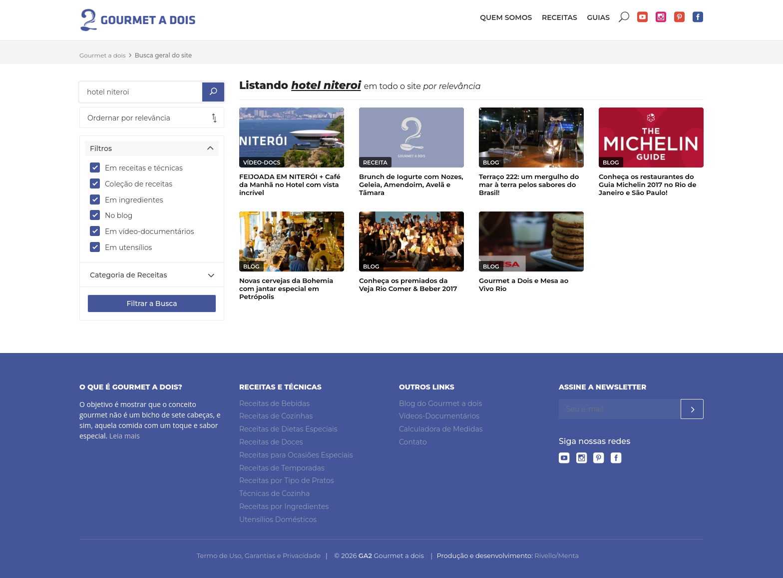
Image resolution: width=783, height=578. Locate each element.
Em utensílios (124, 247)
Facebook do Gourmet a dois (698, 17)
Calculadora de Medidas (441, 429)
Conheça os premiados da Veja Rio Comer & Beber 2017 (408, 284)
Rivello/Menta (556, 556)
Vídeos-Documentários (439, 416)
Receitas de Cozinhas (276, 416)
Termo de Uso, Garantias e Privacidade (259, 556)
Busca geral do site (163, 55)
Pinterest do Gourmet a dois (679, 17)
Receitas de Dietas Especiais (288, 429)
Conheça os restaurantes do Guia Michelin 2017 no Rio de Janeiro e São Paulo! (648, 184)
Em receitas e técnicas (139, 167)
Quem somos (506, 17)
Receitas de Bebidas (274, 403)
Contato (413, 442)
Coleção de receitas (134, 183)
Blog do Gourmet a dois (440, 403)
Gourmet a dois (102, 55)
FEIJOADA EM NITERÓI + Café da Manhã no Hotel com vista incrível (290, 184)
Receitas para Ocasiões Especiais (296, 455)
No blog (114, 215)
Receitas (559, 17)
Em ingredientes (130, 199)
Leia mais (124, 435)
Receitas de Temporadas (282, 468)
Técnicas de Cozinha (274, 493)
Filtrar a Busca (151, 303)
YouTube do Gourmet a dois (642, 17)
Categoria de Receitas (128, 275)
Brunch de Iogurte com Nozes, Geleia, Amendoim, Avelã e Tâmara (411, 184)
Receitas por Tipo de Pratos (286, 480)
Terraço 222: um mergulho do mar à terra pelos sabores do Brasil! (529, 184)
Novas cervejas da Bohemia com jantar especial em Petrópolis (286, 288)
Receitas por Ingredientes (284, 506)
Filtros (101, 148)
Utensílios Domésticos (278, 519)
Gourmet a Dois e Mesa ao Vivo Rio (523, 284)
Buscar (624, 17)
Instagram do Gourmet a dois (661, 17)
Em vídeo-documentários (145, 231)
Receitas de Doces (271, 442)
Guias (598, 17)
